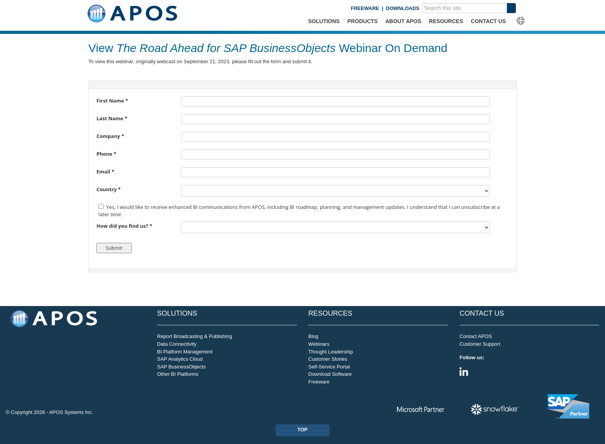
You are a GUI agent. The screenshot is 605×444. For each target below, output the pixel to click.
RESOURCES (446, 21)
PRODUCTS (362, 21)
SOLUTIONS (324, 21)
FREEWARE (365, 8)
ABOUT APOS (403, 21)
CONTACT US (488, 21)
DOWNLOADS (402, 8)
